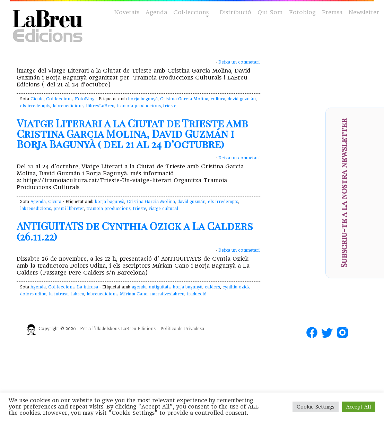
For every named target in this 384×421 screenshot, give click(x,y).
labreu (77, 294)
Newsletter (364, 12)
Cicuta (37, 98)
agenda (139, 287)
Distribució (235, 12)
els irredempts (35, 105)
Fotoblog (302, 12)
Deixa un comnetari (239, 62)
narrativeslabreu (167, 294)
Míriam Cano (134, 294)
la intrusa (59, 294)
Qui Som (270, 12)
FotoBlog (85, 98)
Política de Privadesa (182, 328)
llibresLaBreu (100, 105)
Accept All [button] (358, 407)
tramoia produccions (139, 105)
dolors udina (33, 294)
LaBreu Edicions (138, 328)
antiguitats (160, 287)
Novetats (126, 12)
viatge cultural (163, 208)
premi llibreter (68, 208)
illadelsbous (107, 328)
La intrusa (87, 287)
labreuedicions (68, 105)
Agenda (156, 12)
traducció (197, 294)
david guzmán (242, 98)
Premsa (332, 12)
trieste (169, 105)
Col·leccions (190, 12)
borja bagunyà (143, 98)
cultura (218, 98)
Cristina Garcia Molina (184, 98)
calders (212, 287)
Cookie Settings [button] (315, 407)
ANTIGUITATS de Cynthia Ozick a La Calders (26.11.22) (135, 231)
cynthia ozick (236, 287)
